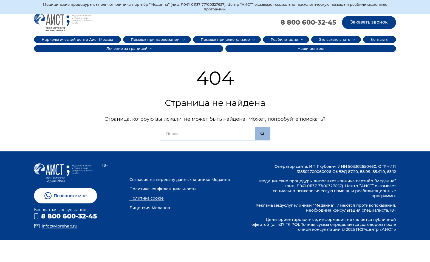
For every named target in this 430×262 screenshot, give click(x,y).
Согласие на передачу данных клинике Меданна (179, 179)
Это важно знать (334, 39)
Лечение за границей (127, 48)
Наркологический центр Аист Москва (77, 39)
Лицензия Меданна (149, 207)
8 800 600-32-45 (308, 22)
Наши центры (311, 48)
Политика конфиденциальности (162, 188)
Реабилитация (284, 39)
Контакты (379, 39)
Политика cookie (146, 198)
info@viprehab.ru (59, 226)
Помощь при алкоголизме (225, 39)
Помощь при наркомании (155, 39)
